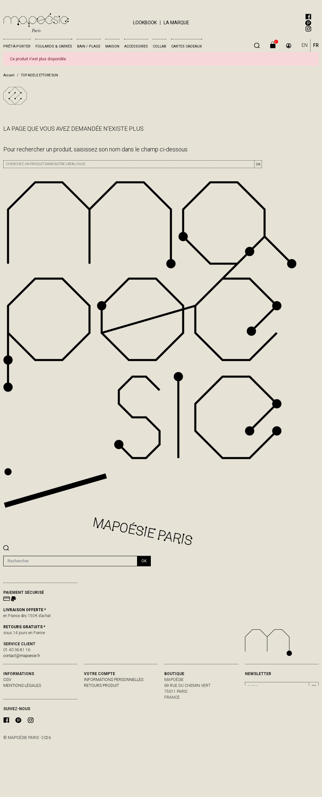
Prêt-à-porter (16, 46)
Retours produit (101, 685)
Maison (112, 46)
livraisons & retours (25, 691)
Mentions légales (22, 685)
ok (144, 561)
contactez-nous (20, 697)
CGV (7, 679)
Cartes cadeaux (186, 46)
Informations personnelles (113, 679)
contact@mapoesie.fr (21, 655)
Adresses (93, 703)
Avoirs (90, 697)
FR (316, 45)
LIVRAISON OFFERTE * (24, 610)
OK (258, 164)
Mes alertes (97, 709)
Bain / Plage (88, 46)
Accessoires (136, 46)
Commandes (97, 691)
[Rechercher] (70, 561)
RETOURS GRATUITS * (24, 627)
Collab (159, 46)
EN (305, 45)
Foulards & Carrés (53, 46)
